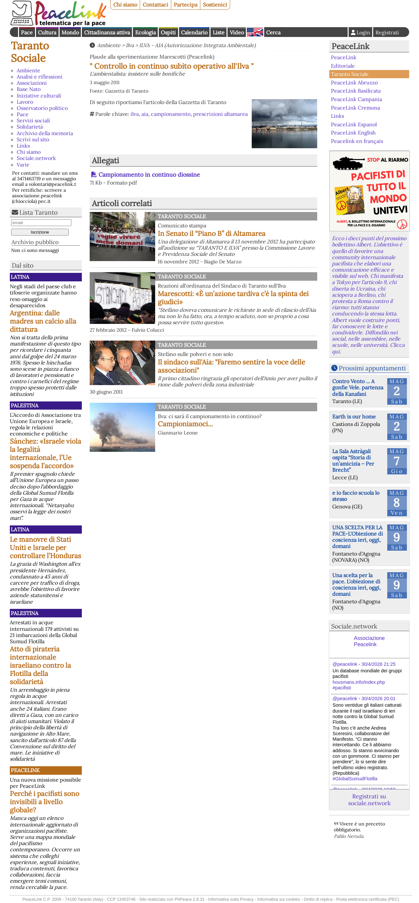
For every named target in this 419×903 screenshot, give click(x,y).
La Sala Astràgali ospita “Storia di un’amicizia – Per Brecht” (353, 460)
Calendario (194, 32)
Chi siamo (125, 4)
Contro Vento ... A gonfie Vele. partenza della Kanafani (357, 387)
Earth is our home (354, 416)
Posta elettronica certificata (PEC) (367, 899)
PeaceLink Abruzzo (354, 82)
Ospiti (168, 32)
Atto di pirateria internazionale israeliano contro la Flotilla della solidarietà (40, 665)
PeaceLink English (353, 132)
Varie (23, 164)
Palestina (24, 405)
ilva (135, 114)
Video (237, 32)
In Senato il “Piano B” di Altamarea (211, 233)
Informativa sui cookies (278, 899)
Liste (219, 32)
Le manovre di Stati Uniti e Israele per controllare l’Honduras (45, 547)
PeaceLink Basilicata (356, 90)
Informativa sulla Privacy (231, 899)
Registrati (387, 32)
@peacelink (345, 664)
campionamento (171, 114)
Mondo (70, 32)
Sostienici (215, 4)
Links (23, 145)
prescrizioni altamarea (220, 114)
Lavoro (25, 101)
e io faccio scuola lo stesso (355, 495)
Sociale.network (36, 158)
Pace (27, 32)
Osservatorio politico (42, 108)
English (255, 32)
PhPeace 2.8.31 (190, 899)
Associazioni (32, 83)
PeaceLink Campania (356, 99)
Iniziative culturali (39, 95)
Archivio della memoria (45, 133)
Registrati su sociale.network (369, 799)
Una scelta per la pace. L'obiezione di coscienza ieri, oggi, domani (356, 584)
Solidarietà (30, 126)
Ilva (130, 45)
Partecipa (185, 4)
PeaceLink (25, 770)
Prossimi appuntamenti (372, 368)
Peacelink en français (357, 141)
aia (144, 114)
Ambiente (28, 70)
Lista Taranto (38, 212)
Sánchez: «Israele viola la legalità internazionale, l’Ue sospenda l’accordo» (45, 453)
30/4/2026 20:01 (378, 698)
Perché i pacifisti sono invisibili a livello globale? (44, 801)
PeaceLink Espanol (354, 124)
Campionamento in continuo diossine (149, 174)
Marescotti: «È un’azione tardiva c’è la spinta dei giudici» (233, 297)
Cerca (273, 32)
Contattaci (155, 4)
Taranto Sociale (30, 52)
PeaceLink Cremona (355, 107)
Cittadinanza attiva (107, 32)
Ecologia (145, 32)
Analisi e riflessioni (40, 76)
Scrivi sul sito (33, 139)
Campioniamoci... (185, 423)
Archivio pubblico (35, 242)
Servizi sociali (33, 120)
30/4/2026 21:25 (378, 664)
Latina (20, 277)
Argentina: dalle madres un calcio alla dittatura (43, 321)
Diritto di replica (318, 899)
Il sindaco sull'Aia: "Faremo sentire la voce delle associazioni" (231, 366)
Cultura (47, 32)
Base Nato (29, 89)
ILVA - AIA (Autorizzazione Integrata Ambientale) (197, 45)
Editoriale (343, 65)
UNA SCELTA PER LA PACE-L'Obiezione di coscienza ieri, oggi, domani (357, 537)
